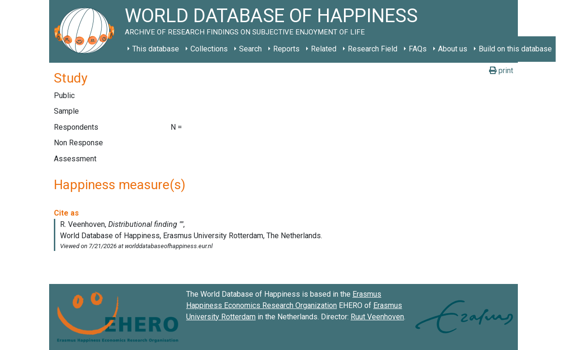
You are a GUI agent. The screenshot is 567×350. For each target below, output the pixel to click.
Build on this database (515, 48)
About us (452, 48)
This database (155, 48)
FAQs (418, 48)
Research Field (372, 48)
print (501, 70)
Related (323, 48)
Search (250, 48)
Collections (209, 48)
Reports (286, 48)
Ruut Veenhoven (377, 316)
